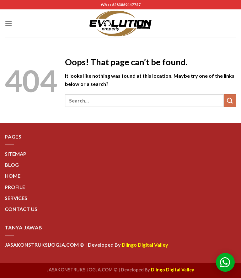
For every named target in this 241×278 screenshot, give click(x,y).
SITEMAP (15, 154)
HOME (12, 176)
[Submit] (230, 100)
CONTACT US (21, 209)
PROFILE (15, 187)
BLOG (12, 165)
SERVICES (16, 198)
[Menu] (8, 23)
